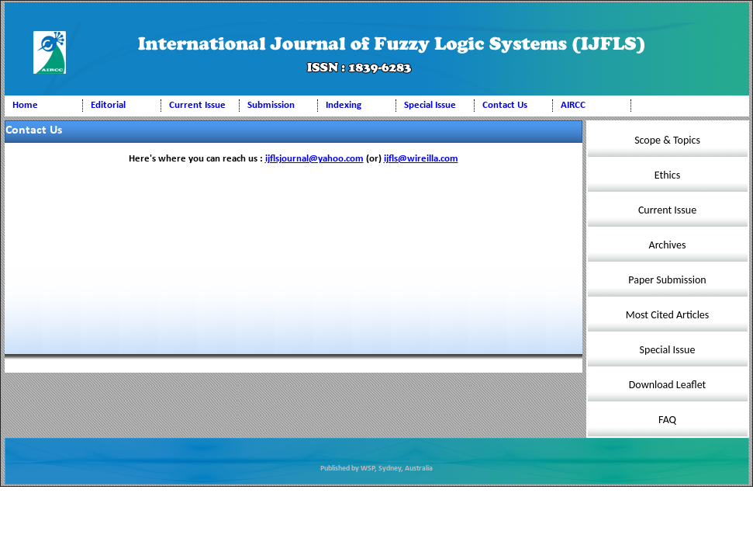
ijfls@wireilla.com (421, 159)
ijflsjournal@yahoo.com (314, 159)
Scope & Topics (667, 140)
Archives (667, 245)
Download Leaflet (667, 384)
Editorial (108, 105)
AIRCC (573, 105)
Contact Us (504, 105)
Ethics (667, 175)
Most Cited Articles (668, 314)
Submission (271, 105)
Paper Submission (667, 279)
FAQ (667, 419)
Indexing (343, 105)
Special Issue (430, 105)
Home (25, 105)
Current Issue (197, 105)
